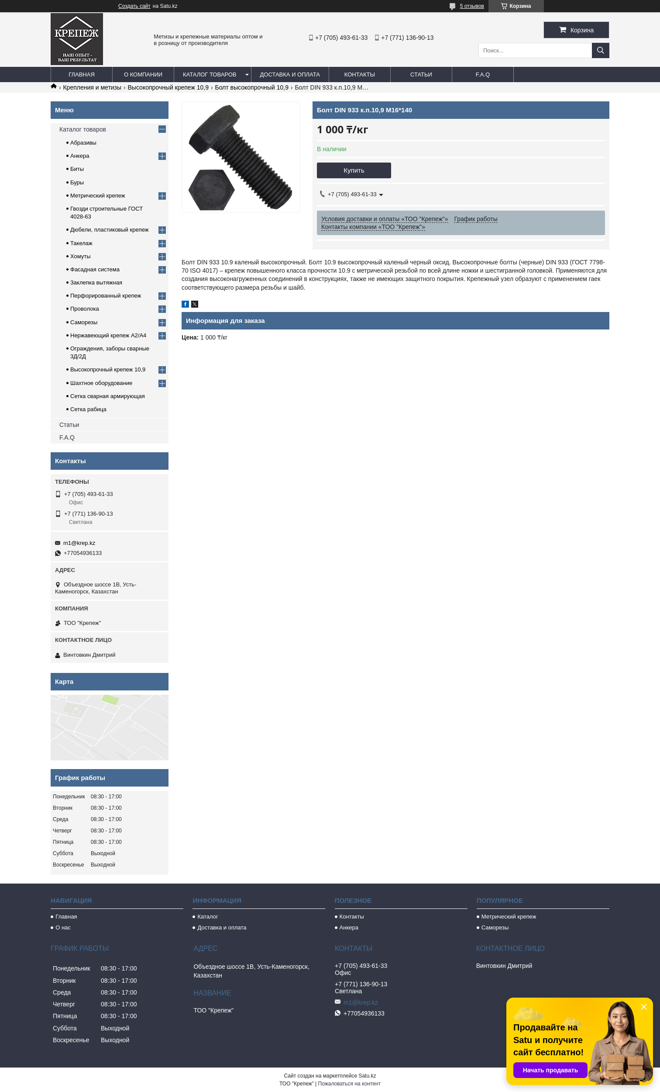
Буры (77, 182)
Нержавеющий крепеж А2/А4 (108, 335)
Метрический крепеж (97, 195)
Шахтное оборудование (101, 383)
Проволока (84, 308)
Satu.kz (367, 1076)
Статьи (421, 74)
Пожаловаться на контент (349, 1084)
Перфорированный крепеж (105, 295)
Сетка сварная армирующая (107, 396)
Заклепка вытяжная (96, 282)
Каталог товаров (210, 74)
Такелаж (81, 243)
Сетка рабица (88, 409)
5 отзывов (472, 6)
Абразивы (83, 142)
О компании (143, 74)
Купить (354, 170)
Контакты (359, 74)
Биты (77, 169)
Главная (82, 74)
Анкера (79, 156)
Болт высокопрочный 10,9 (252, 87)
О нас (63, 927)
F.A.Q (483, 74)
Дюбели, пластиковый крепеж (109, 229)
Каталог (207, 916)
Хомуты (80, 256)
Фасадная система (95, 269)
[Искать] (600, 50)
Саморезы (83, 322)
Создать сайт (134, 6)
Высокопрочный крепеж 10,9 (168, 87)
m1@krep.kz (79, 543)
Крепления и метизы (92, 87)
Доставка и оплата (290, 74)
